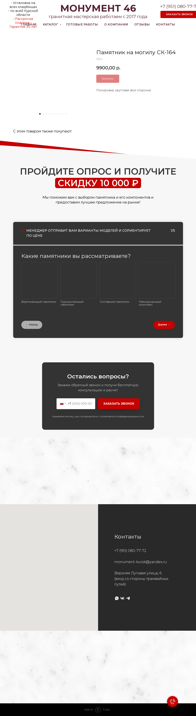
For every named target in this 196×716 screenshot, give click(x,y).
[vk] (122, 598)
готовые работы (82, 24)
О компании (116, 24)
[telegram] (128, 598)
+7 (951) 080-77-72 (130, 550)
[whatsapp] (117, 598)
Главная (29, 24)
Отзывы (142, 24)
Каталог (51, 24)
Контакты (165, 24)
